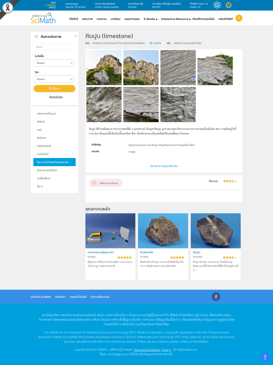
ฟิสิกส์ (40, 121)
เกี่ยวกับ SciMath (41, 297)
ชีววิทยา (41, 138)
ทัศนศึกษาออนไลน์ (203, 19)
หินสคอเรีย (146, 252)
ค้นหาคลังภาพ (51, 36)
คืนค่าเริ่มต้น (54, 97)
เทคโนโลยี (43, 154)
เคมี (39, 130)
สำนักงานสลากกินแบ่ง (229, 5)
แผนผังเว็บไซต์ (78, 297)
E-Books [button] (149, 19)
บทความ (102, 19)
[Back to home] (43, 18)
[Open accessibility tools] (265, 357)
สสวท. (218, 5)
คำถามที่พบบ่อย (100, 297)
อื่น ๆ (40, 186)
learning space (51, 5)
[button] (238, 18)
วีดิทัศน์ (73, 19)
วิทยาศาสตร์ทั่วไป (47, 170)
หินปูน (196, 252)
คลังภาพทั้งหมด (46, 113)
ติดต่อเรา (60, 297)
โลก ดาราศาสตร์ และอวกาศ (52, 162)
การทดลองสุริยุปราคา (101, 252)
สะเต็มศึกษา (44, 178)
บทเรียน (115, 19)
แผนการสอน (132, 19)
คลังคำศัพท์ (226, 19)
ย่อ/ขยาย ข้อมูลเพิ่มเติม (164, 166)
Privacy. (166, 349)
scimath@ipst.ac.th (118, 354)
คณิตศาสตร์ (44, 146)
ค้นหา (54, 88)
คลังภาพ (87, 19)
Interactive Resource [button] (174, 19)
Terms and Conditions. (147, 349)
